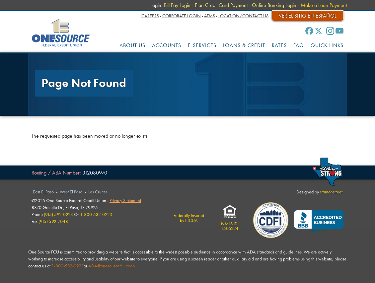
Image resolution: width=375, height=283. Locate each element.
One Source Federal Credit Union (61, 33)
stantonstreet (331, 192)
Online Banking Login (274, 5)
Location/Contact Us (243, 16)
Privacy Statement (125, 200)
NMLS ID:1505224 (230, 224)
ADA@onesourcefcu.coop (111, 266)
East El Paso (43, 192)
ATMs (209, 16)
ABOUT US (132, 45)
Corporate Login (181, 16)
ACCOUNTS (166, 45)
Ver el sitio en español (308, 15)
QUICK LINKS (327, 45)
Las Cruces (98, 192)
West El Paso (71, 192)
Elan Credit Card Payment (221, 5)
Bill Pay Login (177, 5)
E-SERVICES (202, 45)
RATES (279, 45)
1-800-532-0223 (67, 266)
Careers (150, 16)
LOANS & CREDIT (244, 45)
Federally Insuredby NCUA (189, 217)
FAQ (298, 45)
